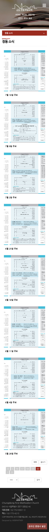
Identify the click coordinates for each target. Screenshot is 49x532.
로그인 (24, 15)
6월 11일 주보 (11, 351)
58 (27, 469)
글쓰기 (43, 462)
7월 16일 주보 (11, 95)
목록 (35, 462)
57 (22, 469)
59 (33, 469)
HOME (18, 15)
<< (8, 469)
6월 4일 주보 (10, 402)
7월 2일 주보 (10, 197)
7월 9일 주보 (10, 146)
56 (17, 469)
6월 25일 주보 (11, 249)
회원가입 (31, 15)
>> (12, 472)
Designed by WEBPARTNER (12, 520)
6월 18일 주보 (11, 300)
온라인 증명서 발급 (25, 18)
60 (38, 469)
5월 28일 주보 (11, 453)
